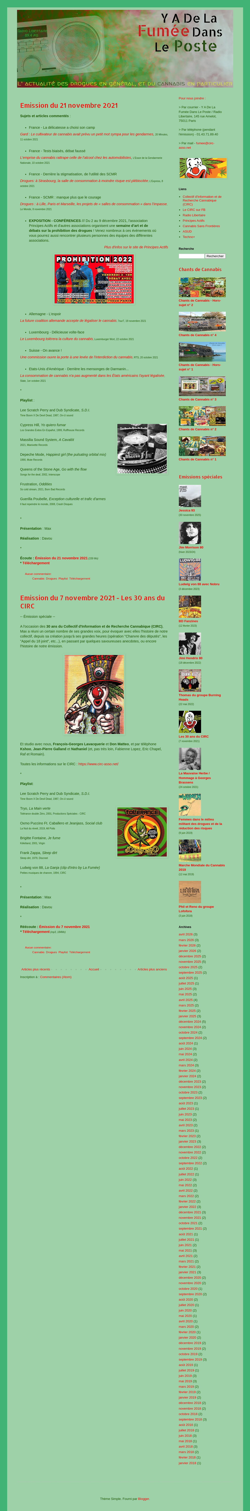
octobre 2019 (188, 1354)
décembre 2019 (190, 1343)
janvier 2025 (187, 1016)
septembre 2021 (190, 1228)
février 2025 (187, 1011)
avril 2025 (186, 1000)
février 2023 (187, 1136)
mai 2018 (185, 1441)
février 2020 (187, 1332)
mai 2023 (185, 1120)
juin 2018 (185, 1436)
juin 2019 (185, 1376)
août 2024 (186, 1043)
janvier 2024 (187, 1076)
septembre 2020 (190, 1294)
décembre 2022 (190, 1147)
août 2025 (186, 978)
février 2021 (187, 1267)
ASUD (187, 231)
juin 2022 (185, 1180)
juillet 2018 (186, 1430)
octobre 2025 (188, 967)
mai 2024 (185, 1054)
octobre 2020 (188, 1289)
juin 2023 (185, 1114)
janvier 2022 (187, 1207)
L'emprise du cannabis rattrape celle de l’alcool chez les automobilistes (75, 158)
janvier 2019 (187, 1397)
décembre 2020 (190, 1277)
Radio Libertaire (194, 215)
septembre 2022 (190, 1163)
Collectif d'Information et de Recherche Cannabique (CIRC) (202, 200)
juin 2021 (185, 1245)
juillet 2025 (186, 983)
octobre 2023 (188, 1092)
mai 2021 (185, 1250)
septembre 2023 (190, 1098)
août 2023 (186, 1103)
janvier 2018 (187, 1463)
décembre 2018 (190, 1403)
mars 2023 (186, 1130)
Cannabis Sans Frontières (201, 226)
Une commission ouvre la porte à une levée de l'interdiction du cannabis (76, 357)
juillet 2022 (186, 1174)
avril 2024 (186, 1060)
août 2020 (186, 1299)
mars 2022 (186, 1196)
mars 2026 (186, 940)
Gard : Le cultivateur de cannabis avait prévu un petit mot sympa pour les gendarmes (86, 134)
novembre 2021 (190, 1218)
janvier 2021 (187, 1272)
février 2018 (187, 1457)
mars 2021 (186, 1261)
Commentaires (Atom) (55, 977)
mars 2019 (186, 1386)
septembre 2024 (190, 1038)
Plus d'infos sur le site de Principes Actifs (136, 247)
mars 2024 (186, 1065)
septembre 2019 (190, 1359)
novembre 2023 (190, 1087)
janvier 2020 (187, 1337)
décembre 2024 (190, 1021)
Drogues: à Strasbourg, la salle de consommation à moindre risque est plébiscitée (84, 181)
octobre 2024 (188, 1032)
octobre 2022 (188, 1158)
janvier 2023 (187, 1141)
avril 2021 (186, 1256)
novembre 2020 (190, 1283)
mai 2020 (185, 1316)
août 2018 (186, 1425)
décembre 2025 (190, 956)
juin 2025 (185, 989)
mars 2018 (186, 1452)
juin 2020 (185, 1310)
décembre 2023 (190, 1081)
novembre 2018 (190, 1408)
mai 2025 (185, 994)
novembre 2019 (190, 1348)
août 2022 (186, 1168)
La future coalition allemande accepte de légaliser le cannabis (68, 321)
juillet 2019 (186, 1370)
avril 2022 (186, 1190)
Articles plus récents (35, 969)
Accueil (94, 969)
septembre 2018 (190, 1419)
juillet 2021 (186, 1239)
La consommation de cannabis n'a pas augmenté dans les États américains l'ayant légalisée (92, 376)
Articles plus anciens (152, 969)
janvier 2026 (187, 951)
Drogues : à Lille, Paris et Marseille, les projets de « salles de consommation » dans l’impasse (93, 204)
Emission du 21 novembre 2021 (69, 105)
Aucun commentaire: (38, 573)
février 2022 (187, 1201)
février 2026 (187, 945)
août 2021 (186, 1234)
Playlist (63, 578)
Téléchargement (36, 563)
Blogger (143, 1499)
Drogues (51, 578)
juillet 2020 (186, 1305)
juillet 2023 (186, 1108)
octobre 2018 (188, 1414)
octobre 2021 (188, 1223)
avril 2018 (186, 1446)
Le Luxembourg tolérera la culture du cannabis (56, 339)
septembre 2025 (190, 972)
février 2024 (187, 1071)
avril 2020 (186, 1321)
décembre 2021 (190, 1212)
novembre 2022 (190, 1152)
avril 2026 (186, 934)
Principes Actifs (194, 220)
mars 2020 (186, 1327)
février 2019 (187, 1392)
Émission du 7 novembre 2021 (64, 927)
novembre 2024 (190, 1027)
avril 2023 (186, 1125)
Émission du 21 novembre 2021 (61, 558)
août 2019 (186, 1365)
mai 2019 (185, 1381)
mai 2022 (185, 1185)
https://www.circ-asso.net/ (98, 764)
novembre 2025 (190, 962)
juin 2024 (185, 1049)
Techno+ (189, 237)
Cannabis (38, 578)
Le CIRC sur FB (194, 210)
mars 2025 (186, 1005)
